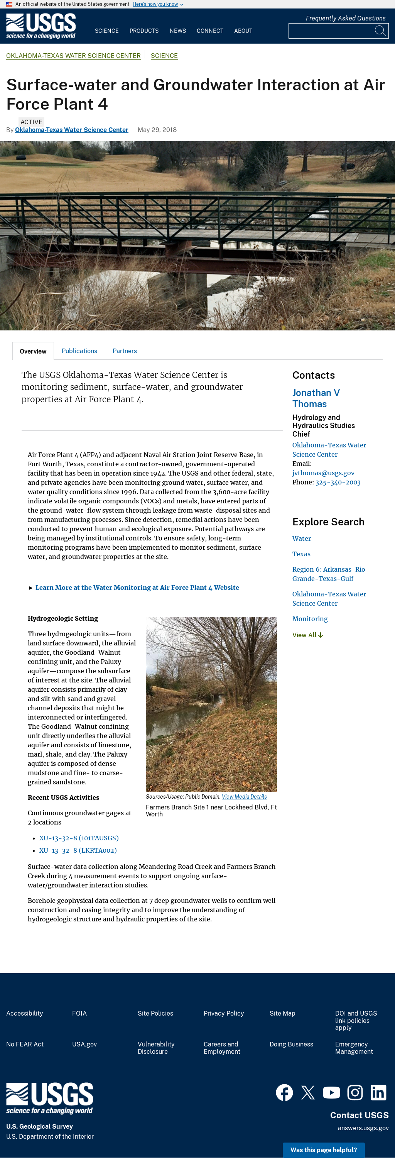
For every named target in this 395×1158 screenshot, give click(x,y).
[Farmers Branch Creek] (197, 235)
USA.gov (84, 1044)
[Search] (381, 31)
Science (107, 31)
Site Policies (155, 1013)
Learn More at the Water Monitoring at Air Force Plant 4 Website (137, 587)
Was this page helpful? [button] (323, 1150)
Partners (125, 351)
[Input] (339, 31)
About (243, 31)
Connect (210, 31)
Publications (79, 351)
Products (144, 31)
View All (307, 635)
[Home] (41, 37)
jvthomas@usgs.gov (323, 473)
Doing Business (291, 1044)
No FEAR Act (25, 1044)
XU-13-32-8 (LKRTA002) (78, 850)
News (178, 31)
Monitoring (310, 619)
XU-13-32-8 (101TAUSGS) (79, 838)
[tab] (33, 351)
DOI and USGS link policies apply (356, 1021)
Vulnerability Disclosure (156, 1048)
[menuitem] (106, 26)
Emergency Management (354, 1048)
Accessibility (24, 1013)
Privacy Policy (224, 1013)
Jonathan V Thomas (316, 398)
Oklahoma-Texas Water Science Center (73, 55)
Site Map (282, 1013)
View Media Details (244, 797)
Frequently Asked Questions (346, 18)
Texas (301, 554)
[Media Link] (211, 705)
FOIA (79, 1013)
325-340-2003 (338, 482)
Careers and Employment (222, 1048)
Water (301, 538)
